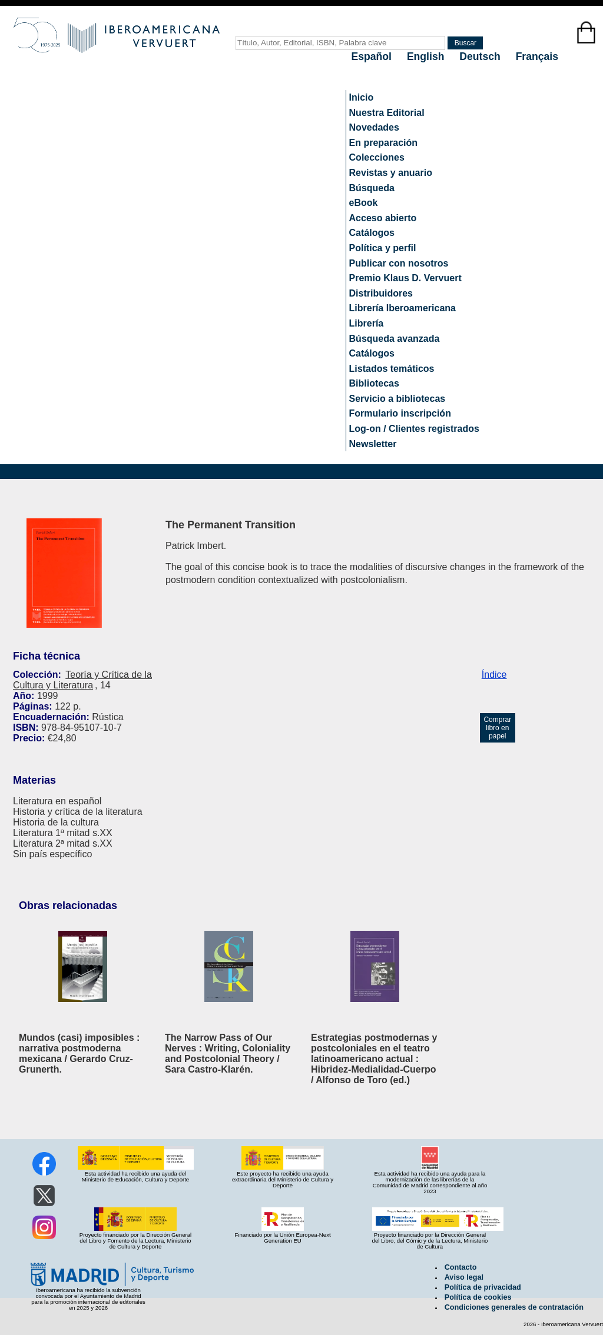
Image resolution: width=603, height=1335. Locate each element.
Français (537, 56)
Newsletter (373, 444)
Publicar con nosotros (399, 263)
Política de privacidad (483, 1287)
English (427, 56)
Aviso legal (464, 1277)
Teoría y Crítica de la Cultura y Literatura (82, 680)
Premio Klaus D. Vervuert (405, 278)
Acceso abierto (383, 218)
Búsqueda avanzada (394, 339)
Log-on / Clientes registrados (414, 429)
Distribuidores (381, 293)
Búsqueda (372, 188)
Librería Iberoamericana (402, 308)
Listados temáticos (392, 369)
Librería (366, 323)
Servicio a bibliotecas (397, 399)
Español (373, 56)
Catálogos (372, 233)
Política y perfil (382, 248)
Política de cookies (478, 1297)
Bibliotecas (374, 383)
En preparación (383, 143)
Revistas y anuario (390, 173)
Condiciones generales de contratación (514, 1307)
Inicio (361, 97)
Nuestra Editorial (387, 113)
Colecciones (377, 157)
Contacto (461, 1267)
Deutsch (481, 56)
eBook (363, 203)
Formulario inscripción (400, 413)
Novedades (374, 127)
